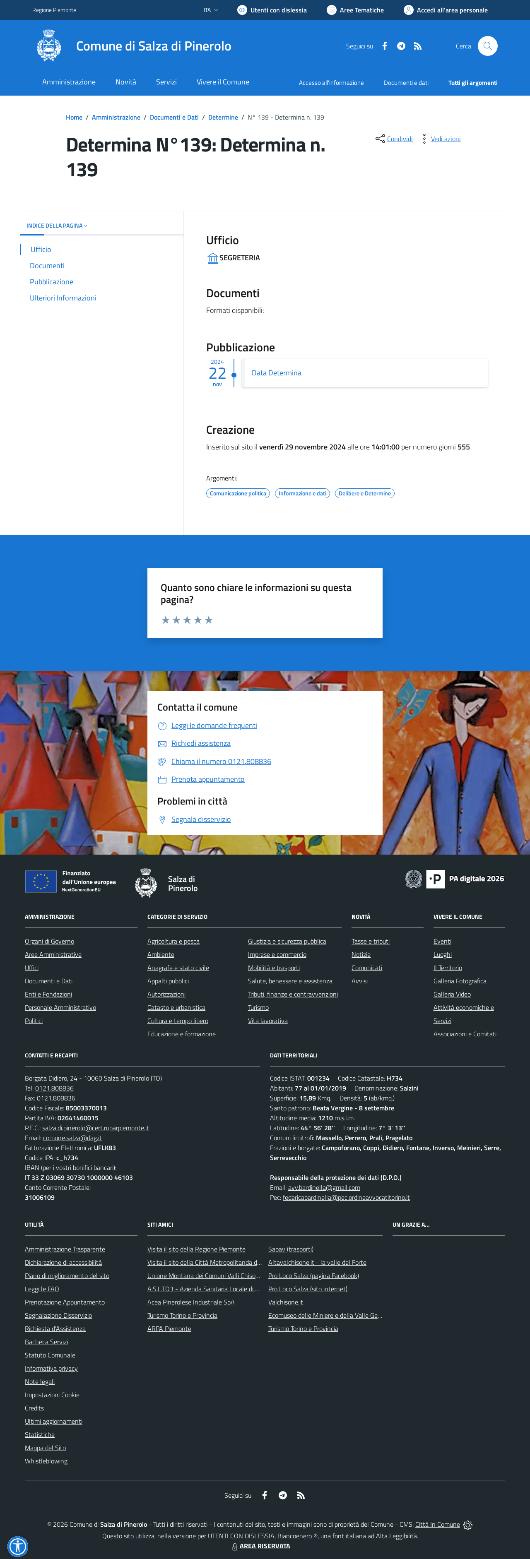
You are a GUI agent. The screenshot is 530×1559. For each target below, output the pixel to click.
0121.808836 (54, 1088)
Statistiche (40, 1434)
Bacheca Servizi (46, 1342)
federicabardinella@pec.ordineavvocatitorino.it (346, 1197)
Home (74, 117)
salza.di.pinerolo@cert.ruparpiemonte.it (95, 1128)
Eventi (442, 941)
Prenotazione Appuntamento (65, 1302)
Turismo (258, 1007)
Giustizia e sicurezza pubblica (287, 941)
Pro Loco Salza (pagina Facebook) (313, 1275)
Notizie (361, 954)
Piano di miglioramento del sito (67, 1275)
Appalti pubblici (168, 981)
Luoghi (443, 954)
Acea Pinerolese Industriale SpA (191, 1302)
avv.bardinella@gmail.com (324, 1187)
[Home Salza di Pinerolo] (131, 46)
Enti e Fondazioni (48, 994)
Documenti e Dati (174, 117)
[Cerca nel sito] (488, 46)
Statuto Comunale (50, 1355)
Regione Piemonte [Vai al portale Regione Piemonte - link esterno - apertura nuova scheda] (54, 9)
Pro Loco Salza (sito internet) (307, 1289)
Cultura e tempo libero (177, 1021)
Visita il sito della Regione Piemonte (196, 1249)
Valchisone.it (285, 1302)
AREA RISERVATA (260, 1546)
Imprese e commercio (277, 954)
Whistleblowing (46, 1461)
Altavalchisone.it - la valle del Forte (317, 1262)
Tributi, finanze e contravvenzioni (293, 994)
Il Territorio (448, 968)
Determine (223, 117)
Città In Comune (437, 1524)
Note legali (40, 1381)
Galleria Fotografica (460, 981)
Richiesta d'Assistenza (55, 1328)
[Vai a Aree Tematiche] (355, 10)
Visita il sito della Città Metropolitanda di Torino (211, 1262)
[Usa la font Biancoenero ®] (272, 10)
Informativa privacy (51, 1368)
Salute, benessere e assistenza (290, 981)
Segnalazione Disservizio (58, 1315)
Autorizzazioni (166, 994)
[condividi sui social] (393, 138)
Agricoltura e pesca (173, 941)
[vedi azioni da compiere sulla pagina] (439, 138)
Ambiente (160, 954)
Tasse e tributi (371, 941)
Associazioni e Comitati (465, 1034)
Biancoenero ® (297, 1536)
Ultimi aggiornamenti (53, 1421)
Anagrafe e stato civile (178, 968)
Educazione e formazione (181, 1034)
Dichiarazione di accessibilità (63, 1262)
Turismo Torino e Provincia (182, 1315)
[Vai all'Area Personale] (446, 10)
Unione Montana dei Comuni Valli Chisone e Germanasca (225, 1275)
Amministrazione (116, 117)
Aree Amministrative (53, 954)
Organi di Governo (49, 941)
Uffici (32, 968)
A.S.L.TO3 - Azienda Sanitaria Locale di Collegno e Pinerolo (227, 1289)
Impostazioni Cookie (52, 1395)
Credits (34, 1408)
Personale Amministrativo (60, 1007)
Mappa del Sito (45, 1448)
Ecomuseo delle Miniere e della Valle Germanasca (336, 1315)
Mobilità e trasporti (274, 968)
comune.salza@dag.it (72, 1138)
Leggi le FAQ (42, 1289)
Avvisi (360, 981)
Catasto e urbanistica (176, 1007)
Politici (34, 1021)
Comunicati (367, 968)
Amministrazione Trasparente (65, 1249)
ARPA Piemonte (169, 1328)
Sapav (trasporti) (290, 1249)
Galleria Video (452, 994)
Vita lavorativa (268, 1021)
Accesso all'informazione (331, 82)
